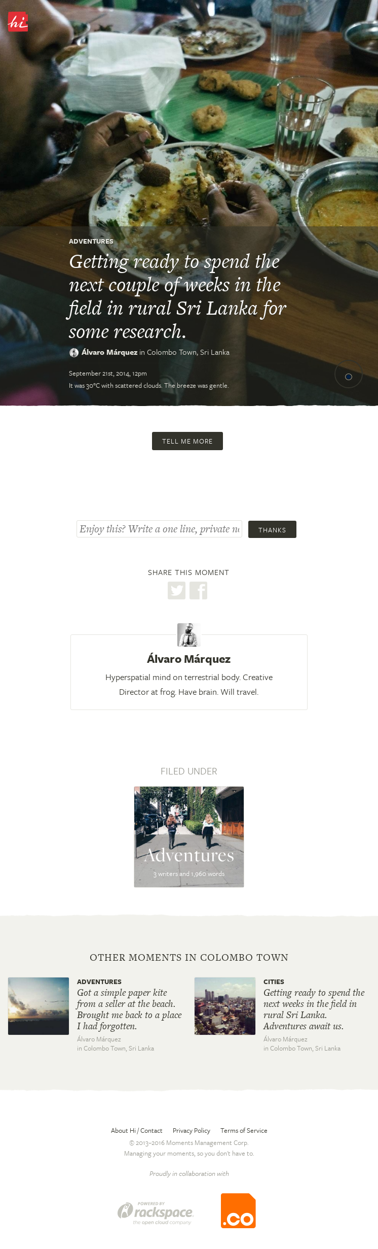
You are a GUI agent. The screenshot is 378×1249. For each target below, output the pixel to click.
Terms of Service (244, 1130)
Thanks (272, 530)
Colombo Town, (188, 351)
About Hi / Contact (137, 1130)
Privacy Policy (191, 1130)
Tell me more (187, 441)
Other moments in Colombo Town (189, 958)
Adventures (91, 241)
